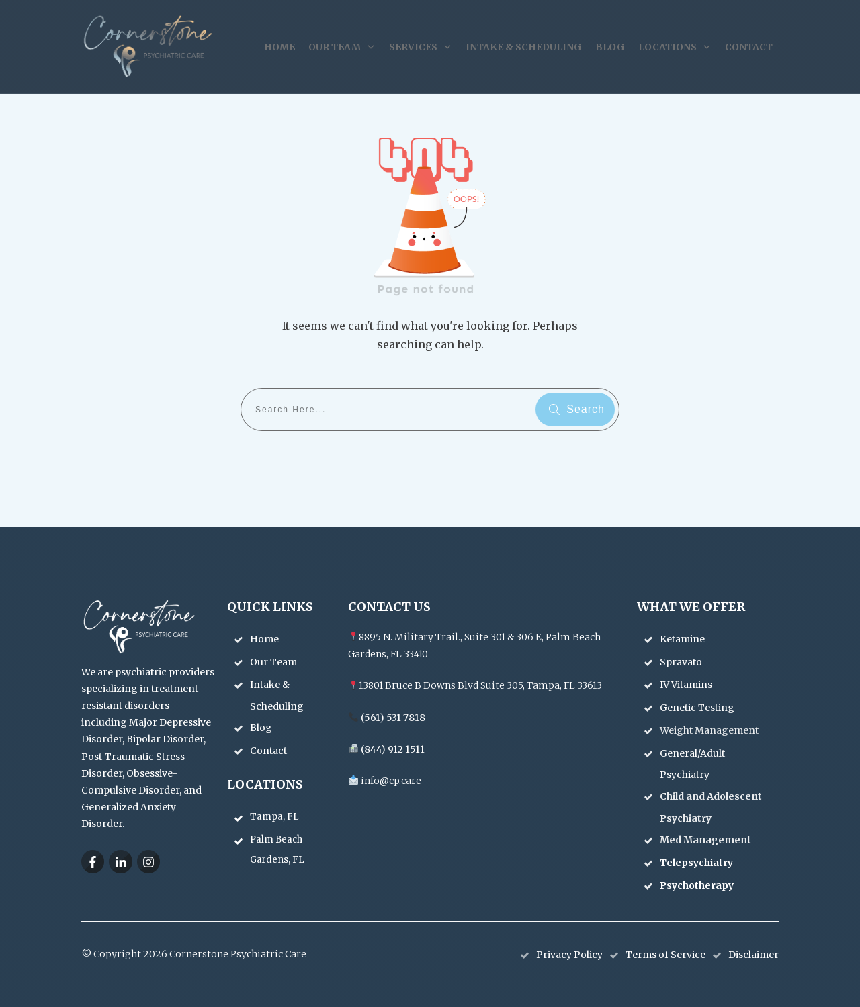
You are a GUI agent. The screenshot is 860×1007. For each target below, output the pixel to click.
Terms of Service (665, 955)
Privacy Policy (569, 955)
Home (264, 639)
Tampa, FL (274, 816)
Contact (268, 751)
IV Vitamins (687, 685)
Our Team (273, 662)
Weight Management (710, 730)
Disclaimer (753, 955)
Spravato (682, 662)
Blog (261, 728)
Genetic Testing (698, 708)
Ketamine (683, 639)
